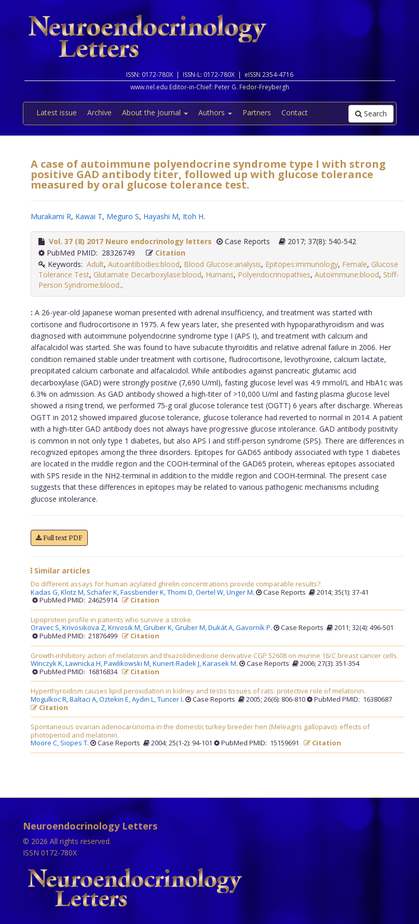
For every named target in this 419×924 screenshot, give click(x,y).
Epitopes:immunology (301, 264)
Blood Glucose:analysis (222, 264)
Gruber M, (191, 628)
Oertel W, (211, 592)
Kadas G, (46, 592)
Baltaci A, (84, 699)
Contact (294, 112)
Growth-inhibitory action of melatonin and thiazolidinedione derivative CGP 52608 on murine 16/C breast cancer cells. (214, 656)
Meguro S (122, 216)
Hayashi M (161, 216)
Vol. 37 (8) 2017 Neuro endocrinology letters (130, 241)
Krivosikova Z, (85, 628)
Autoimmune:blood (347, 274)
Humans (220, 274)
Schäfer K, (103, 592)
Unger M (239, 592)
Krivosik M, (125, 628)
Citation (170, 253)
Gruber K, (159, 628)
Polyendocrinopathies (274, 274)
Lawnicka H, (84, 664)
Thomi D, (181, 592)
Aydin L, (144, 699)
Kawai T (88, 216)
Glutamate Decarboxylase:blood (147, 274)
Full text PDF (59, 538)
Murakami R (51, 216)
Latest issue (56, 112)
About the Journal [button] (155, 112)
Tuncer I (169, 699)
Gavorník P (253, 628)
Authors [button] (215, 112)
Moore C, (45, 743)
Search (371, 113)
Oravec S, (46, 628)
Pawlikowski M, (128, 664)
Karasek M (219, 664)
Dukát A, (222, 628)
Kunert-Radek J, (177, 664)
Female (354, 264)
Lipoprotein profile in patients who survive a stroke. (112, 620)
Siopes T (73, 743)
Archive (99, 112)
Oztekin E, (115, 699)
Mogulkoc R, (50, 699)
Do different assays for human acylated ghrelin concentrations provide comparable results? (175, 584)
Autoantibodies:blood (144, 264)
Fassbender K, (143, 592)
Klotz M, (74, 592)
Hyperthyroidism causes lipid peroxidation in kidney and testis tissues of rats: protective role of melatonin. (198, 691)
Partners (256, 112)
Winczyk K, (48, 664)
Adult (95, 264)
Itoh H (193, 216)
